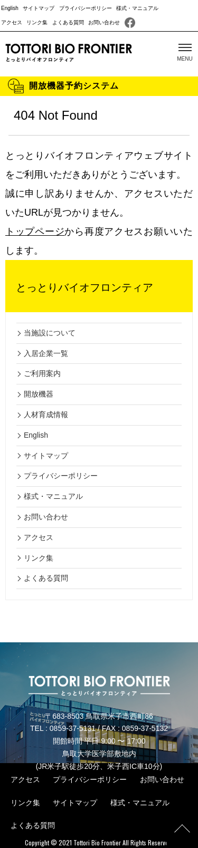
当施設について (50, 333)
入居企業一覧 (46, 353)
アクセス (11, 22)
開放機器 (38, 394)
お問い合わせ (104, 22)
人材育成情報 (46, 414)
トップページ (34, 231)
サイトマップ (38, 8)
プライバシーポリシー (85, 8)
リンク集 (37, 22)
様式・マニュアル (137, 8)
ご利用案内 (42, 373)
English (9, 8)
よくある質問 (68, 22)
